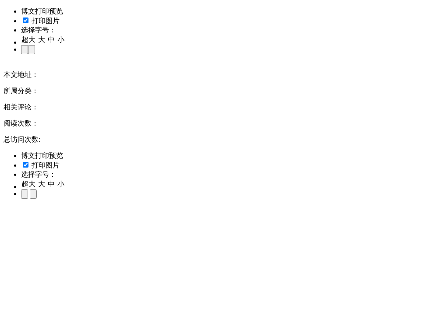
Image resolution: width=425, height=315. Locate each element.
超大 (28, 39)
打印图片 (41, 20)
